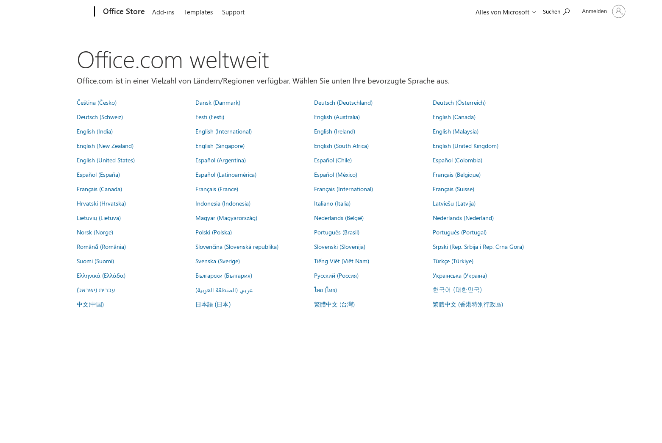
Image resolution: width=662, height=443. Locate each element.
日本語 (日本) (213, 304)
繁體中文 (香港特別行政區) (468, 304)
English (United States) (106, 160)
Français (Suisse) (453, 188)
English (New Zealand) (105, 145)
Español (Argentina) (220, 160)
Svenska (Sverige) (217, 260)
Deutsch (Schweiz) (100, 116)
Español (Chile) (333, 160)
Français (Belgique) (457, 174)
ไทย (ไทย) (325, 289)
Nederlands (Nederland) (463, 217)
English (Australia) (337, 116)
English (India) (95, 131)
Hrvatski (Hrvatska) (101, 203)
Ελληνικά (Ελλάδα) (101, 275)
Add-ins (163, 12)
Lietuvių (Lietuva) (99, 217)
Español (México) (335, 174)
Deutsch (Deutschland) (343, 102)
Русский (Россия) (336, 275)
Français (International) (343, 188)
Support (233, 12)
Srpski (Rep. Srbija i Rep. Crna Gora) (478, 246)
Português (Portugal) (460, 232)
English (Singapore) (220, 145)
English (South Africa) (341, 145)
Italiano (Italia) (332, 203)
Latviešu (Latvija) (454, 203)
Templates (198, 12)
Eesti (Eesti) (209, 116)
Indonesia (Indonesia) (222, 203)
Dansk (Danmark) (217, 102)
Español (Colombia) (457, 160)
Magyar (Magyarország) (226, 217)
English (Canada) (454, 116)
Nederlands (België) (339, 217)
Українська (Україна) (460, 275)
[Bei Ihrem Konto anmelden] (603, 11)
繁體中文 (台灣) (334, 304)
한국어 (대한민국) (457, 289)
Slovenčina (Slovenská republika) (236, 246)
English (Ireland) (334, 131)
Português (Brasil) (336, 232)
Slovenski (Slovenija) (339, 246)
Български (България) (223, 275)
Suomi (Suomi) (95, 260)
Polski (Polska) (213, 232)
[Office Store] (123, 11)
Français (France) (216, 188)
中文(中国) (90, 304)
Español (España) (98, 174)
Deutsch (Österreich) (459, 102)
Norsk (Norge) (95, 232)
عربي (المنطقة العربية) (224, 289)
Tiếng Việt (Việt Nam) (341, 260)
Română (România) (101, 246)
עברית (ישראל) (96, 289)
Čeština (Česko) (97, 102)
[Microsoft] (62, 11)
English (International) (223, 131)
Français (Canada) (99, 188)
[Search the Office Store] (556, 10)
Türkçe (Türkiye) (453, 260)
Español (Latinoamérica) (225, 174)
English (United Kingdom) (465, 145)
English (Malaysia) (455, 131)
